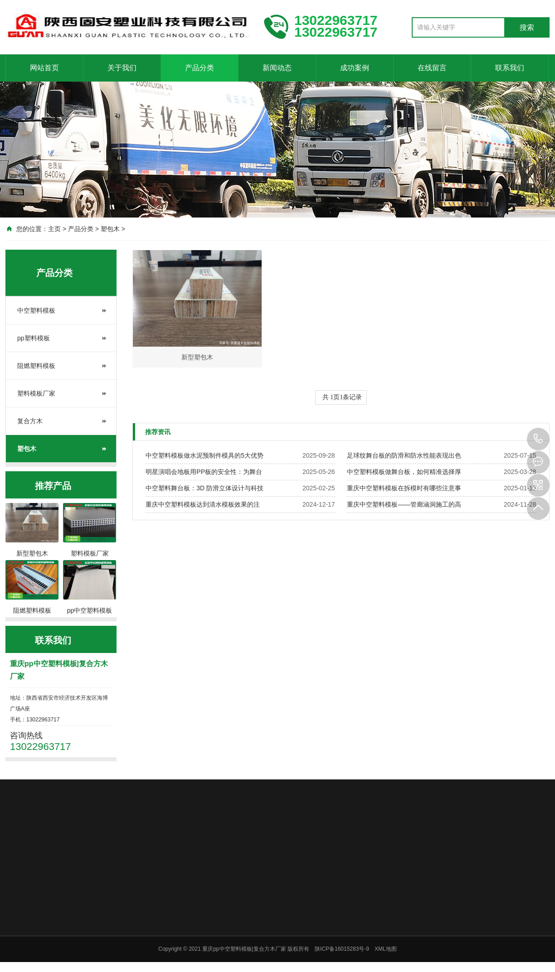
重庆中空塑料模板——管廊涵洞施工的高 (404, 504)
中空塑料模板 (36, 310)
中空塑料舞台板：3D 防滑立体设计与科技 (204, 488)
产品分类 (199, 68)
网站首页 (44, 68)
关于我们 (121, 68)
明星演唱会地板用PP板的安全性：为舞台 (204, 471)
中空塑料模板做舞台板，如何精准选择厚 (404, 471)
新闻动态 (277, 68)
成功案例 (354, 68)
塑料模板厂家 (36, 393)
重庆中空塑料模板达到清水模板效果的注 (203, 504)
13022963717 (538, 439)
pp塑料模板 (33, 338)
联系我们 (509, 68)
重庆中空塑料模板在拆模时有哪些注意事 (404, 488)
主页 (54, 228)
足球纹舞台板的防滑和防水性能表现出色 (404, 455)
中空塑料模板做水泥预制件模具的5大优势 (204, 455)
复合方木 (30, 421)
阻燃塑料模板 (36, 365)
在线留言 (432, 68)
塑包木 (110, 228)
